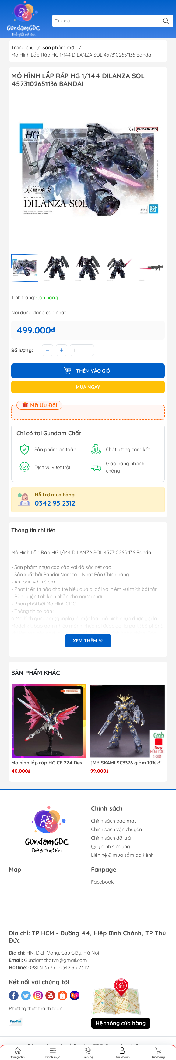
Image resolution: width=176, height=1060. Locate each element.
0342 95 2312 (55, 503)
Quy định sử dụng (110, 846)
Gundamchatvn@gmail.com (55, 960)
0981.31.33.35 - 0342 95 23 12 (58, 967)
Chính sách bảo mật (113, 821)
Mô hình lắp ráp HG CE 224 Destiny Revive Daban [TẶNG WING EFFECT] (48, 763)
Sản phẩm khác (35, 672)
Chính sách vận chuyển (116, 829)
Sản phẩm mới (58, 47)
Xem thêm (88, 641)
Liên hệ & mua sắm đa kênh (122, 855)
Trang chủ (22, 47)
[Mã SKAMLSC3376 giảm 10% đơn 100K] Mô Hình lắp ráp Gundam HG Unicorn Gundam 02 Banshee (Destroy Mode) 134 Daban (127, 763)
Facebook (102, 882)
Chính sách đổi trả (111, 838)
